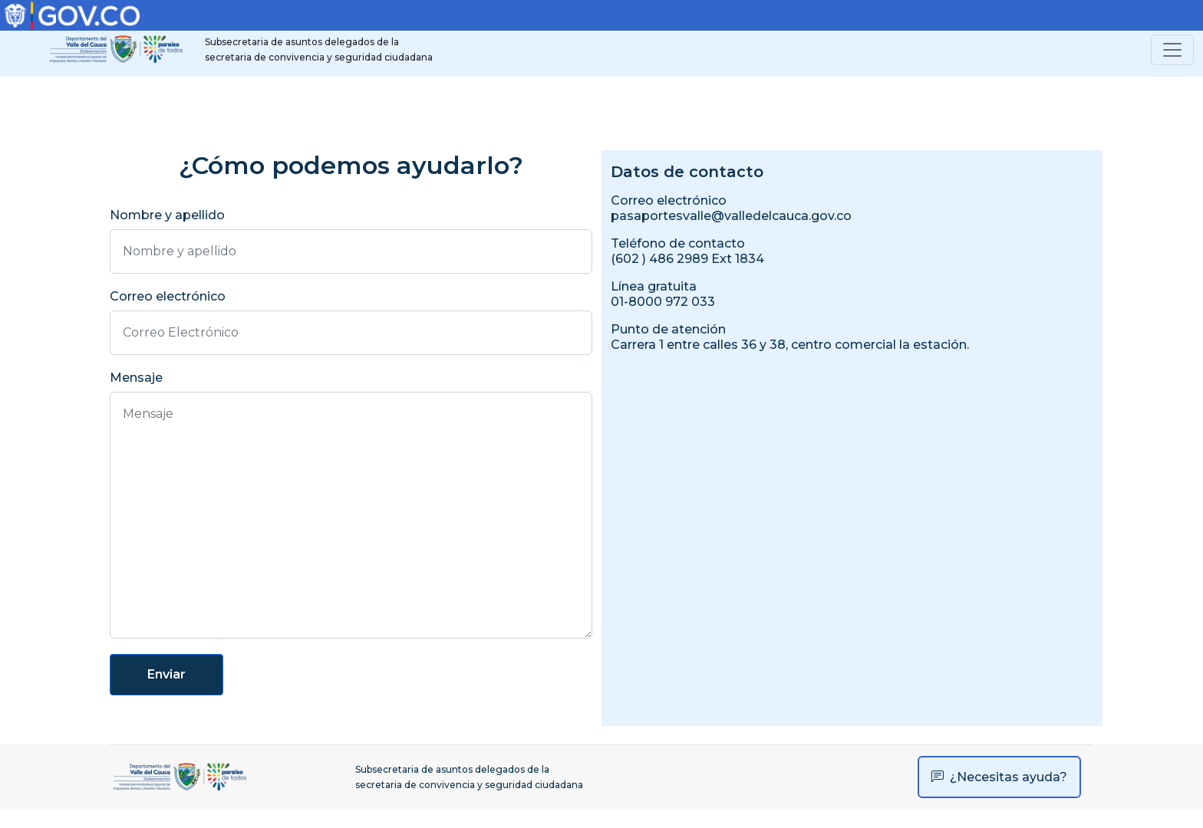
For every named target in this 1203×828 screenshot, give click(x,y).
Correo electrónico (168, 296)
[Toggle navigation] (1172, 49)
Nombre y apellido (167, 215)
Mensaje (136, 377)
